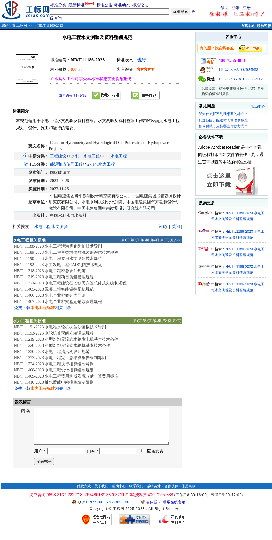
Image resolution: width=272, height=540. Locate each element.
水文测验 (59, 226)
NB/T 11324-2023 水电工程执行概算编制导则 (54, 364)
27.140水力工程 (101, 164)
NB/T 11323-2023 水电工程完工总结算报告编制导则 (60, 358)
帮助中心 (258, 106)
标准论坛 (140, 5)
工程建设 (58, 156)
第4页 (154, 240)
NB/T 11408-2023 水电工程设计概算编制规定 (54, 370)
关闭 (176, 226)
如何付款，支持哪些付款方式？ (223, 126)
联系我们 (136, 493)
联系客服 (264, 26)
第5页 (164, 240)
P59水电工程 (115, 156)
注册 (246, 8)
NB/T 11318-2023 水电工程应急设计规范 (50, 271)
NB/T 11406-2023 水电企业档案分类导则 (50, 295)
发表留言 (22, 402)
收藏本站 (248, 26)
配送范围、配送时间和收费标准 (223, 120)
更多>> (175, 240)
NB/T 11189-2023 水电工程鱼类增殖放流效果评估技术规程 (66, 252)
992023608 (249, 70)
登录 (235, 8)
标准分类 (58, 5)
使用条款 (188, 493)
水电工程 (42, 226)
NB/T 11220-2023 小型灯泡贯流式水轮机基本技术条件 (62, 345)
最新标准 (76, 5)
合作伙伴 (171, 493)
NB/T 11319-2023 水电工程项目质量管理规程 (54, 277)
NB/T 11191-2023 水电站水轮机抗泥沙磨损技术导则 (60, 327)
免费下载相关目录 (42, 308)
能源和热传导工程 (66, 164)
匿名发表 (152, 458)
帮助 (224, 8)
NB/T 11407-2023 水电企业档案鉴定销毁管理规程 (58, 301)
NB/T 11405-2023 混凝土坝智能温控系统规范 (54, 289)
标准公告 (104, 5)
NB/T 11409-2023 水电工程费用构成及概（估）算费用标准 (66, 376)
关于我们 (101, 493)
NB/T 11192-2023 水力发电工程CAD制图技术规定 (58, 265)
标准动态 (122, 5)
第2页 (135, 240)
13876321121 (253, 79)
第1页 (125, 240)
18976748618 (229, 79)
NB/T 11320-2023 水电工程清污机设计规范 (52, 351)
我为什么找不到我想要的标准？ (223, 114)
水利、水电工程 (85, 156)
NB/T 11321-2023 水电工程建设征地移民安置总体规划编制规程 (70, 283)
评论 (163, 226)
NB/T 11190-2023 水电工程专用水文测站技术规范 (58, 258)
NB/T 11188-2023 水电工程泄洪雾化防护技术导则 (58, 246)
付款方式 (84, 493)
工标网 (21, 25)
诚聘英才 (154, 493)
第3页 (145, 240)
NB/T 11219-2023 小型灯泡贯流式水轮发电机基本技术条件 (66, 339)
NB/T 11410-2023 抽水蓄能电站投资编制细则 (54, 382)
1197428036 (228, 70)
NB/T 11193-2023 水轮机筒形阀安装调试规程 (54, 333)
